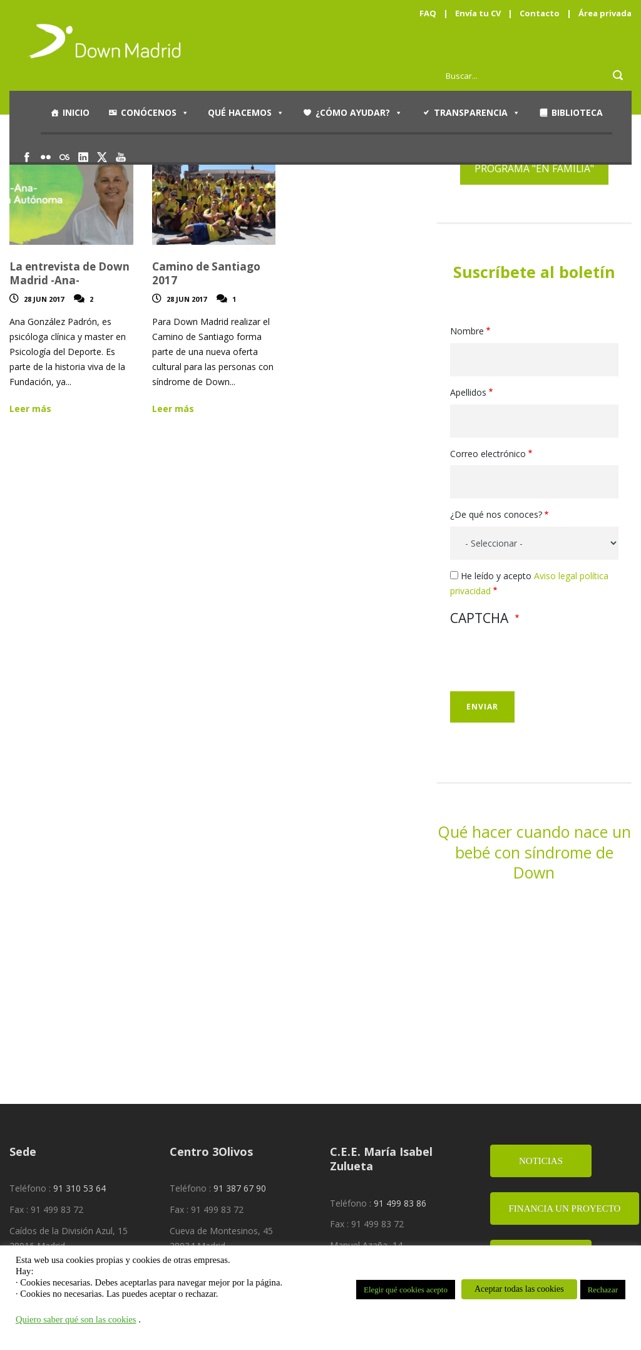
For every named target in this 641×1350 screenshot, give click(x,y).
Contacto (540, 13)
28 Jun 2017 (44, 299)
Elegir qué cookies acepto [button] (406, 1289)
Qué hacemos (246, 113)
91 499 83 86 (400, 1203)
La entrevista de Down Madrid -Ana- (69, 273)
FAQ (427, 13)
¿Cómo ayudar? (359, 113)
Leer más (30, 409)
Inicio (76, 112)
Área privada (605, 13)
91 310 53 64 (79, 1188)
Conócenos (155, 113)
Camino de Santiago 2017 (206, 273)
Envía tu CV (478, 13)
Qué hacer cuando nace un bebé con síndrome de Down (534, 852)
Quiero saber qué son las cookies (76, 1319)
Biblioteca (577, 112)
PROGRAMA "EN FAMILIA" (534, 168)
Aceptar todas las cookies (519, 1289)
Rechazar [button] (603, 1289)
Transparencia (477, 113)
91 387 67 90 (239, 1188)
